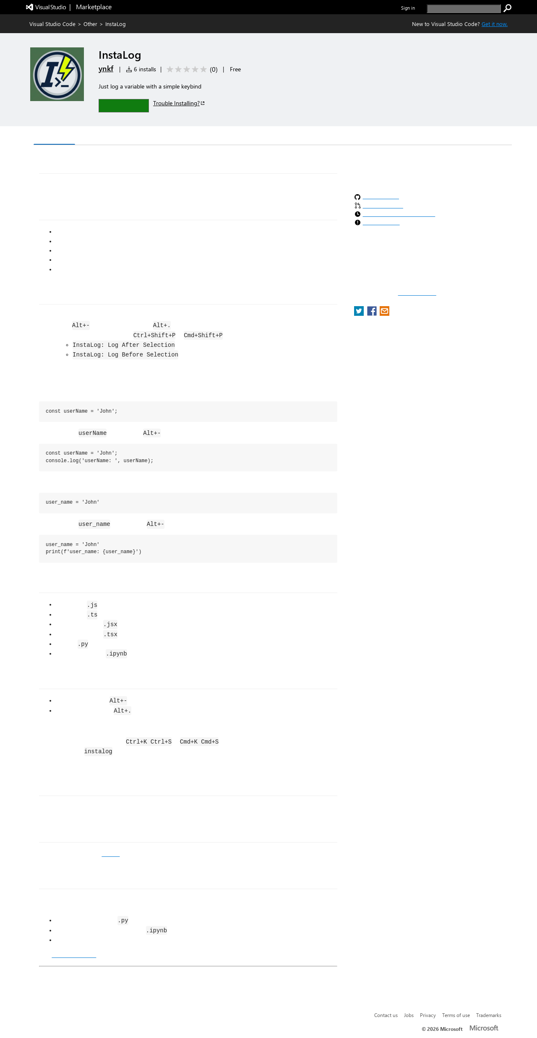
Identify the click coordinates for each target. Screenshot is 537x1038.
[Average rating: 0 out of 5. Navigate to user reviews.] (190, 69)
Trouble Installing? (179, 103)
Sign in (408, 8)
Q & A (150, 136)
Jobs (409, 1015)
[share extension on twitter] (359, 313)
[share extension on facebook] (372, 313)
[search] (464, 8)
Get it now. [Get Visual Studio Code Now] (495, 23)
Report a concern (417, 293)
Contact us (386, 1015)
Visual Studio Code (52, 23)
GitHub (111, 854)
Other (90, 23)
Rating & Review (197, 136)
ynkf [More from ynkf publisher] (106, 68)
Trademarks (488, 1015)
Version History (105, 136)
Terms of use (456, 1015)
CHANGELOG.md (74, 955)
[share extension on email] (384, 313)
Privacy (428, 1015)
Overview (54, 136)
